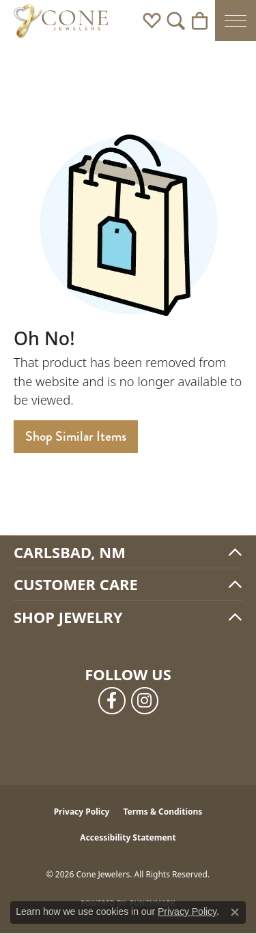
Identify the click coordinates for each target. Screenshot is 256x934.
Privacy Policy (82, 811)
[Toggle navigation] (235, 20)
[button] (151, 20)
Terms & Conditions (162, 811)
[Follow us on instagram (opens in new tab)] (144, 700)
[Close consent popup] (235, 912)
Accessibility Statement (127, 837)
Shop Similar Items (75, 436)
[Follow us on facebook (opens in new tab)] (112, 700)
